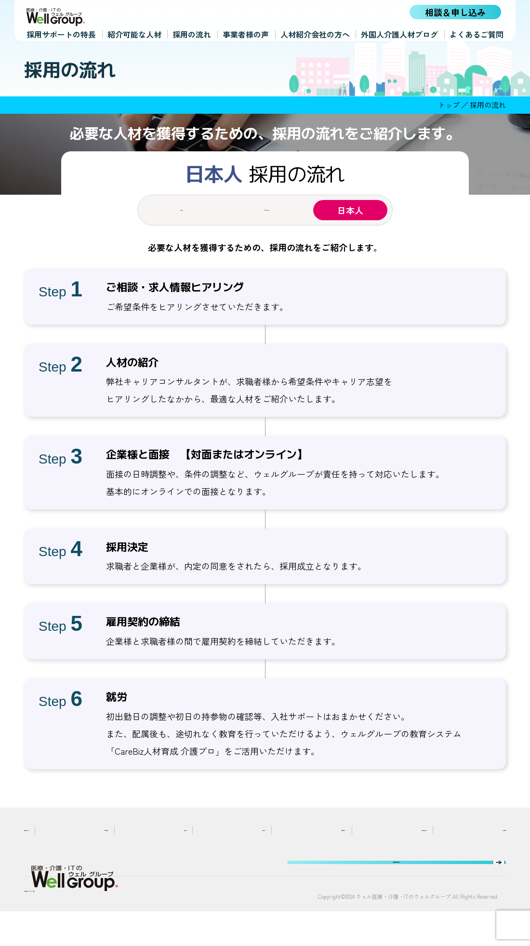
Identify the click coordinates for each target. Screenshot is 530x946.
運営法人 (170, 923)
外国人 (180, 210)
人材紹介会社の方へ (315, 32)
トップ (449, 105)
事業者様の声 (246, 32)
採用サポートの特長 (61, 32)
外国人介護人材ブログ (399, 32)
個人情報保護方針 (55, 923)
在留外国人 (265, 210)
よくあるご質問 (477, 32)
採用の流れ (191, 32)
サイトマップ (120, 923)
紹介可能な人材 (134, 32)
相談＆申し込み (455, 12)
